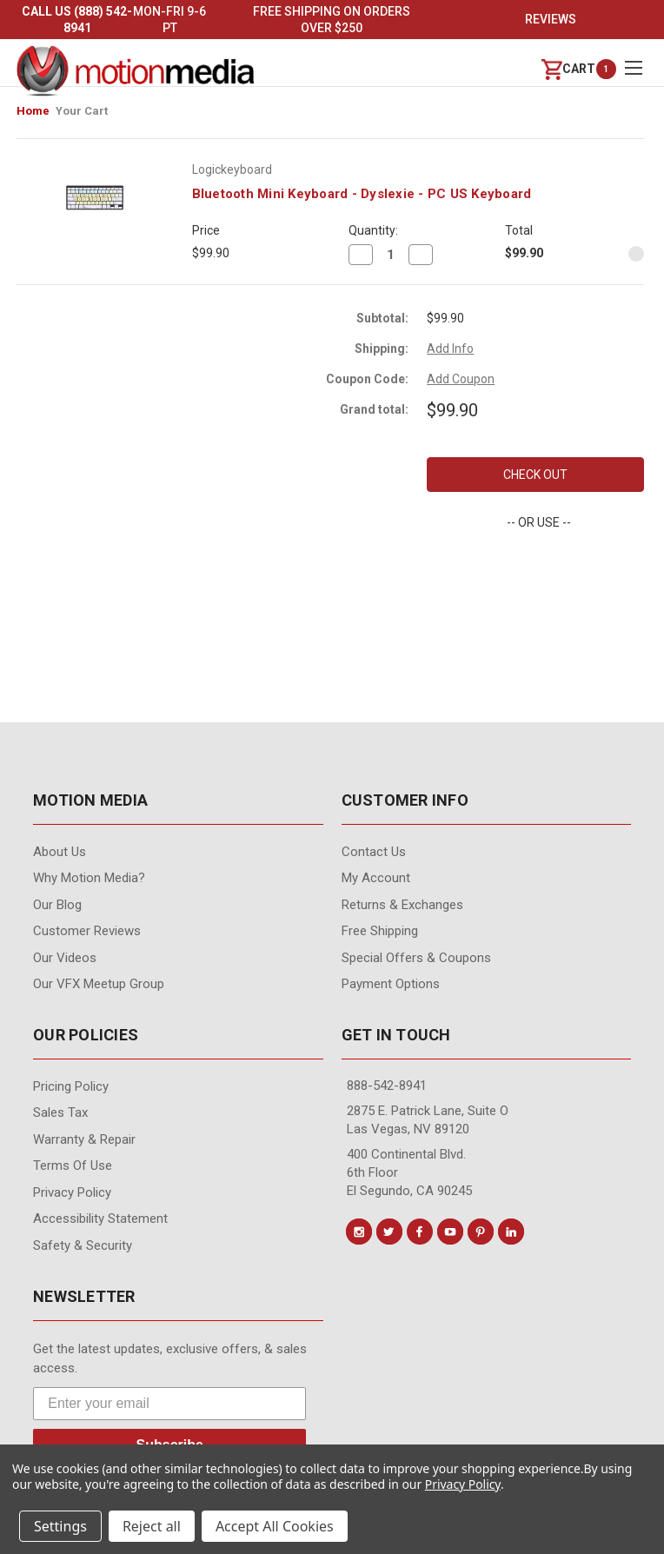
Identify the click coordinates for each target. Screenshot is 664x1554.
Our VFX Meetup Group (98, 984)
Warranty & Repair (84, 1139)
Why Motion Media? (89, 878)
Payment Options (391, 984)
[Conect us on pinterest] (481, 1232)
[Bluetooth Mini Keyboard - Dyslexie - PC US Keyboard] (390, 254)
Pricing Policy (71, 1086)
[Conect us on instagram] (359, 1232)
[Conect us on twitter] (389, 1232)
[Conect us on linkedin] (511, 1232)
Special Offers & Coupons (416, 958)
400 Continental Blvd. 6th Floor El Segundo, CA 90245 (409, 1172)
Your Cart (82, 110)
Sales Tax (60, 1112)
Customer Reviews (87, 931)
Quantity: (373, 230)
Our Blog (57, 905)
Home (33, 110)
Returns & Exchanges (402, 905)
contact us (374, 852)
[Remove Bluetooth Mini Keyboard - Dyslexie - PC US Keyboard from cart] (636, 254)
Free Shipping (380, 931)
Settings (60, 1526)
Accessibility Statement (100, 1218)
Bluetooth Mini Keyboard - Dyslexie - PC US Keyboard (362, 194)
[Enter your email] (169, 1403)
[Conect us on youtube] (450, 1232)
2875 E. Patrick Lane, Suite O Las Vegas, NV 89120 (427, 1120)
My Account (376, 878)
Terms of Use (72, 1165)
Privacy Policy (72, 1192)
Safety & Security (82, 1245)
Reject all (152, 1526)
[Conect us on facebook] (420, 1232)
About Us (59, 852)
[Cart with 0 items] (568, 69)
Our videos (64, 958)
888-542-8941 (387, 1085)
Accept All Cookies (275, 1526)
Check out (535, 474)
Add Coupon (461, 379)
